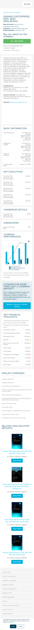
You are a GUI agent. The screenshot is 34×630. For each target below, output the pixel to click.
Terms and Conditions (10, 605)
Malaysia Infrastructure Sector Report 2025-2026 (17, 521)
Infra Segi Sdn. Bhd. (9, 403)
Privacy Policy (7, 609)
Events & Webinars (9, 589)
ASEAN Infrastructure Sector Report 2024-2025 (17, 554)
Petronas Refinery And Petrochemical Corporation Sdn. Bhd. (17, 399)
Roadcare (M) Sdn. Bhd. (10, 414)
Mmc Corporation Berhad (11, 395)
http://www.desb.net (18, 102)
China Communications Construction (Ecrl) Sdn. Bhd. (17, 390)
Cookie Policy (7, 613)
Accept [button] (13, 626)
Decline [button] (21, 626)
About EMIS (6, 572)
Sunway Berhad (8, 382)
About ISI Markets (9, 576)
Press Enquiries (8, 597)
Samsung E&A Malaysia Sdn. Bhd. (14, 418)
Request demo (7, 584)
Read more (17, 460)
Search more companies (12, 12)
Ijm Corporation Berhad (11, 386)
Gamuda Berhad (8, 379)
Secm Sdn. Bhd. (7, 407)
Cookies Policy (10, 622)
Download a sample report (11, 50)
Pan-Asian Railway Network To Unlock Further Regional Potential (17, 487)
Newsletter (7, 593)
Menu (27, 4)
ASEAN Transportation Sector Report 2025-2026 (17, 452)
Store (4, 601)
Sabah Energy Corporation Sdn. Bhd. (16, 410)
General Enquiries (9, 580)
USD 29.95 (17, 41)
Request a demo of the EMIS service (17, 305)
